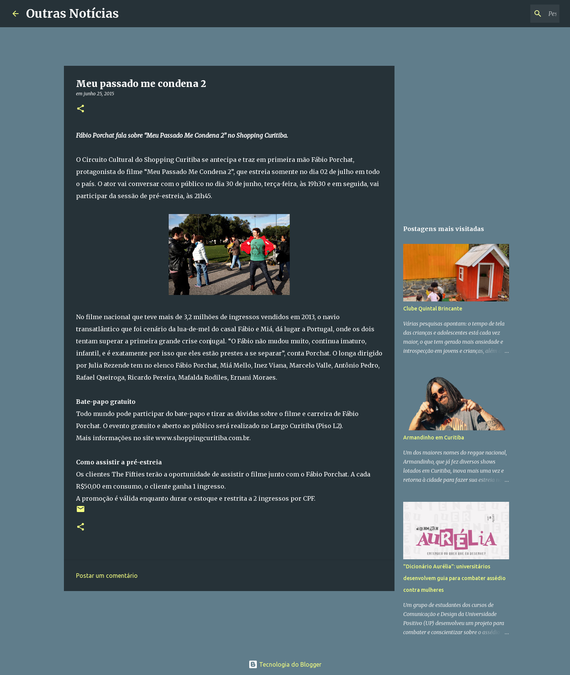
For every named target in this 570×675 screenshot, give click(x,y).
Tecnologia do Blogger (285, 664)
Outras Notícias (72, 13)
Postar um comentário (107, 575)
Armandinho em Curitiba (433, 437)
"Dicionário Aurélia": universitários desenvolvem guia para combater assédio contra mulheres (454, 578)
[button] (80, 109)
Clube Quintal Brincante (432, 309)
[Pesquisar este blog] (519, 14)
